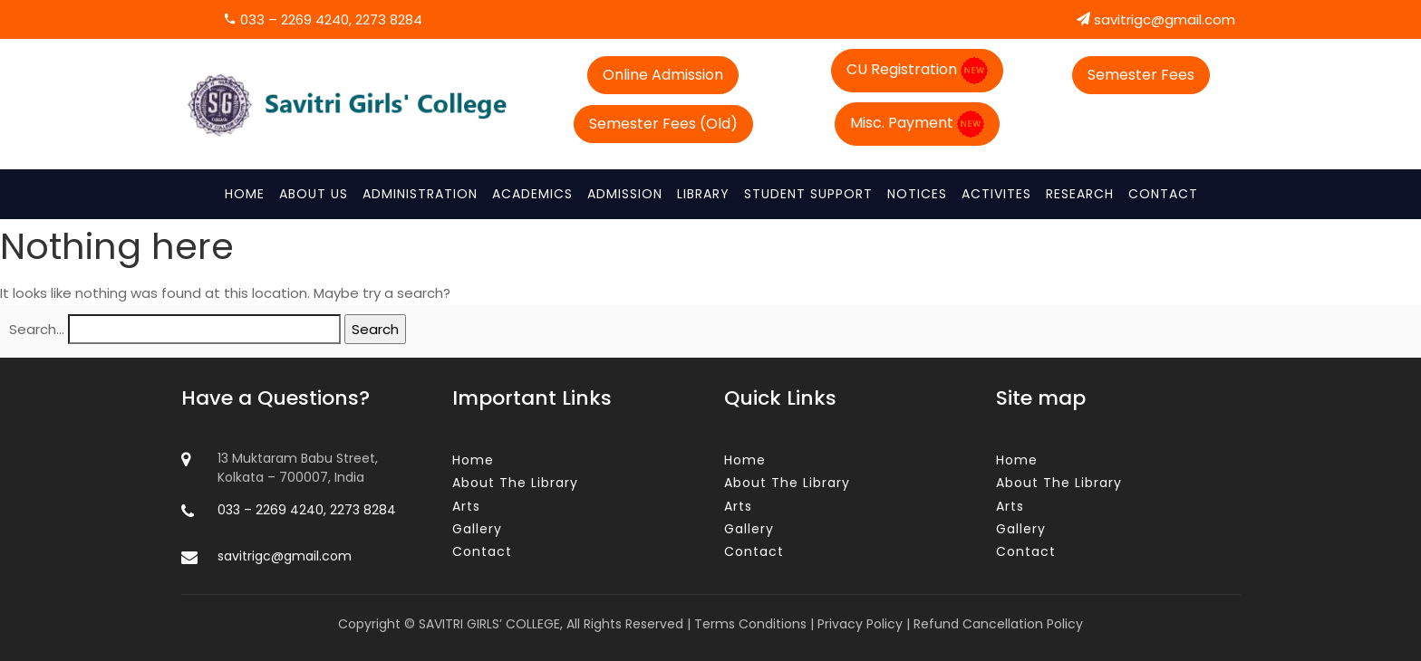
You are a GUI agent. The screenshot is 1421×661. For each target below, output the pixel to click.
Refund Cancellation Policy (998, 624)
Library (703, 194)
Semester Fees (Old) (663, 123)
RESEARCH (1080, 194)
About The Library (515, 483)
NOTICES (917, 194)
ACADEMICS (532, 194)
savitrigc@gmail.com (1156, 19)
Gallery (477, 529)
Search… (36, 329)
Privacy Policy (860, 624)
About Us (313, 194)
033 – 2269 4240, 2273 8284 (322, 19)
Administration (420, 194)
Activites (996, 194)
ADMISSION (624, 194)
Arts (466, 506)
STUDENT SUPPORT (808, 194)
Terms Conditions (750, 624)
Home (245, 194)
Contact (1163, 194)
